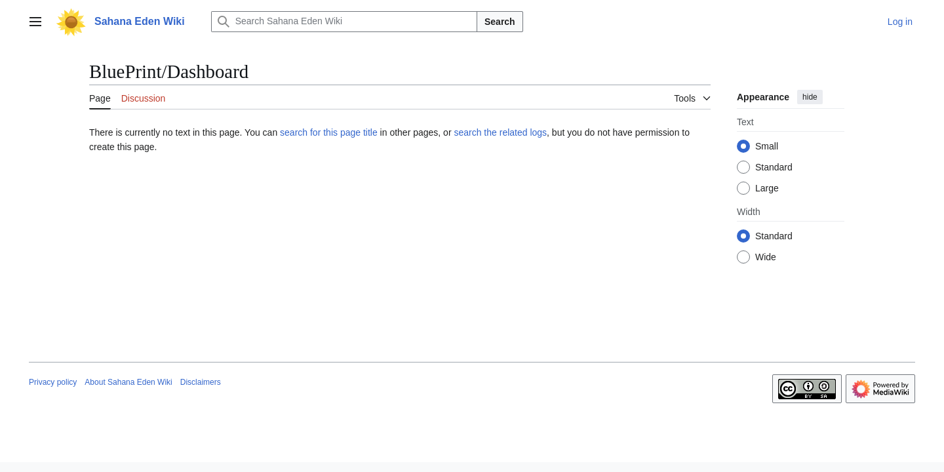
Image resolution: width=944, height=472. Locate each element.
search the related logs (500, 132)
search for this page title (329, 132)
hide (809, 97)
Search (499, 21)
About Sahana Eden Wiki (128, 382)
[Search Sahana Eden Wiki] (344, 21)
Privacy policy (53, 382)
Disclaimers (200, 382)
